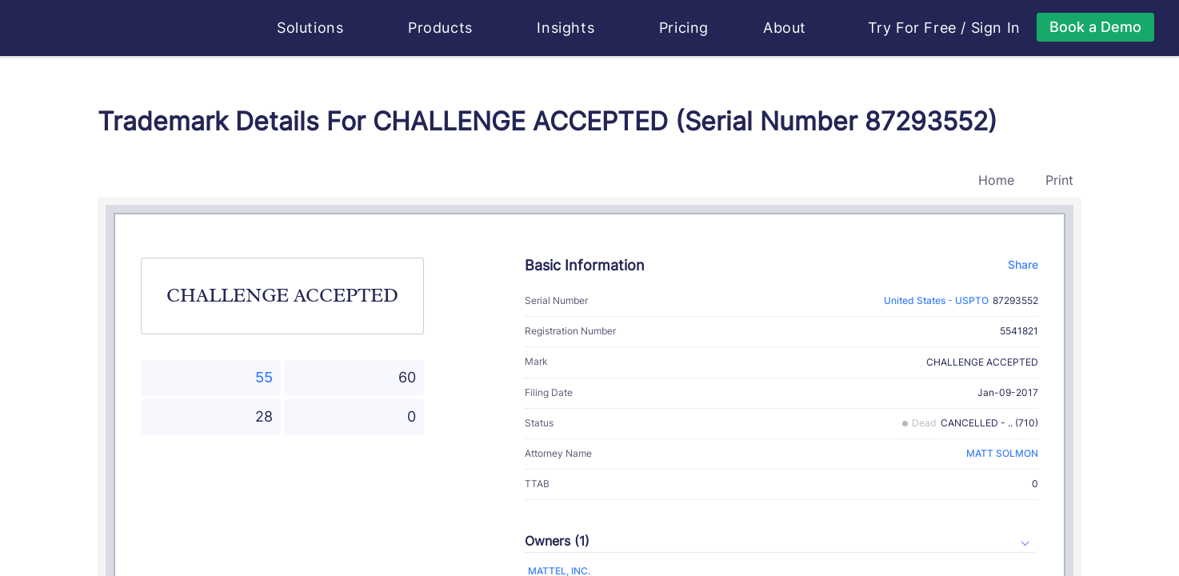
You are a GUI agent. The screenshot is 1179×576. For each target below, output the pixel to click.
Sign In (996, 28)
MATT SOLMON (1002, 453)
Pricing (684, 27)
